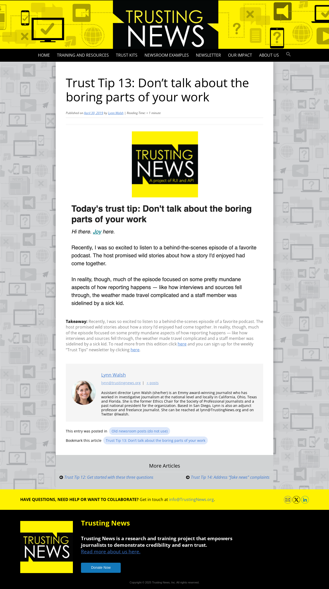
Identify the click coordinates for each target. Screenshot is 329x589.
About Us (269, 55)
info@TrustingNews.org (191, 499)
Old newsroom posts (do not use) (140, 431)
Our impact (240, 55)
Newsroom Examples (167, 55)
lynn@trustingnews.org (121, 383)
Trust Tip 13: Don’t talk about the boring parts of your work (155, 440)
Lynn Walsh (116, 113)
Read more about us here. (110, 551)
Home (44, 55)
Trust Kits (126, 55)
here (182, 344)
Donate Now (101, 567)
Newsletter (208, 55)
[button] (288, 54)
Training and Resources (83, 55)
